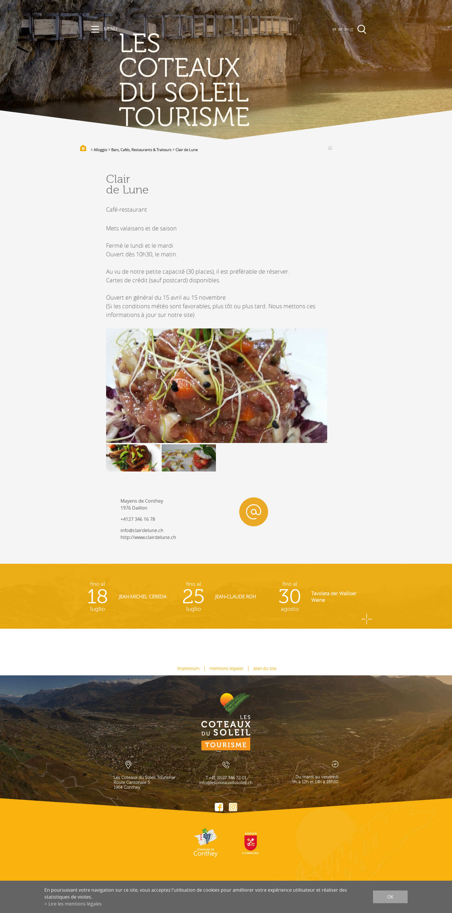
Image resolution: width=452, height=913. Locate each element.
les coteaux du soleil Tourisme (184, 81)
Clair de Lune (187, 149)
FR (334, 29)
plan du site (264, 668)
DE (340, 29)
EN (346, 29)
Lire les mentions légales (75, 904)
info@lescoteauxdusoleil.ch (226, 782)
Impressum (188, 668)
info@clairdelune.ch (141, 530)
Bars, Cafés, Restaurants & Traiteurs (141, 149)
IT (352, 29)
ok (390, 897)
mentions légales (226, 668)
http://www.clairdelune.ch (148, 537)
